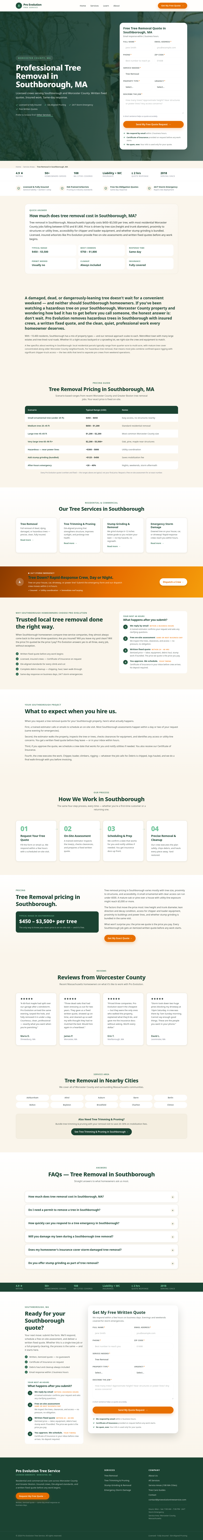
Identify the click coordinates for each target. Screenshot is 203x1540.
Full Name (129, 41)
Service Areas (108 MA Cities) (163, 1485)
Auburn (101, 1097)
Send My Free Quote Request (153, 124)
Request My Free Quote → (32, 1496)
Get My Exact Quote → (120, 938)
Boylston (67, 1105)
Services (94, 5)
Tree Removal (111, 1475)
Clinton (170, 1105)
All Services (154, 1480)
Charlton (136, 1105)
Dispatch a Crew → (173, 582)
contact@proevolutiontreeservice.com (167, 1499)
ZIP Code (160, 54)
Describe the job (132, 94)
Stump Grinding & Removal (117, 1485)
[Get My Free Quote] (172, 5)
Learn (106, 5)
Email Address (163, 41)
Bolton (32, 1105)
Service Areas (29, 166)
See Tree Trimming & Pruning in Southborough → (102, 1131)
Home (83, 5)
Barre (136, 1097)
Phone (127, 54)
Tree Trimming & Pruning (116, 1480)
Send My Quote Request (133, 1410)
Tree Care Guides (157, 1490)
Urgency (160, 81)
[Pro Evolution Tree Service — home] (28, 6)
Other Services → (45, 114)
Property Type (131, 81)
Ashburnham (32, 1097)
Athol (67, 1097)
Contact (152, 1494)
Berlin (170, 1097)
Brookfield (101, 1105)
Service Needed (132, 68)
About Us (153, 1475)
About (116, 5)
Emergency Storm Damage (117, 1490)
